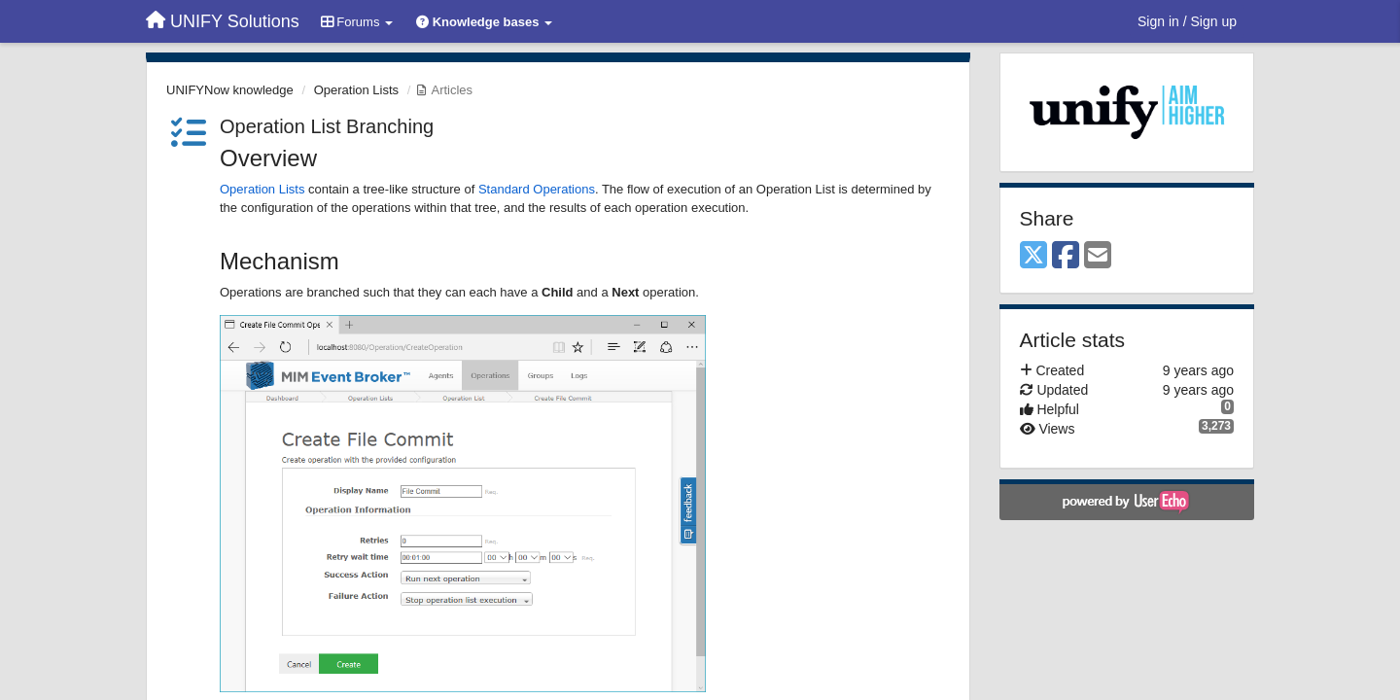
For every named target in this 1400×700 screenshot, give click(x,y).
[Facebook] (1065, 256)
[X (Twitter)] (1033, 256)
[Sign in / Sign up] (1187, 21)
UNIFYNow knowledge (230, 90)
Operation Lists (356, 90)
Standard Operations (536, 189)
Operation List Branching (327, 126)
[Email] (1097, 256)
